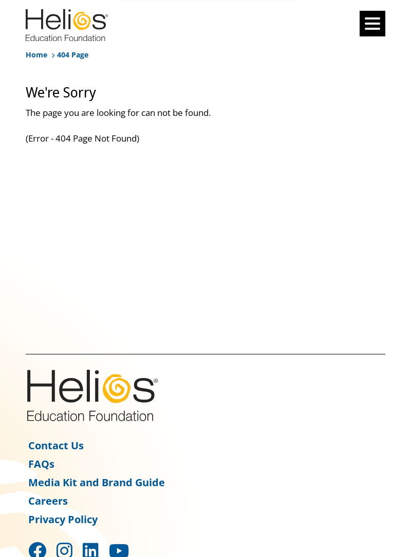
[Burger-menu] (372, 23)
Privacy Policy (63, 519)
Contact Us (56, 445)
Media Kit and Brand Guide (96, 482)
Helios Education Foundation (92, 395)
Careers (48, 501)
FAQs (41, 464)
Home (36, 54)
